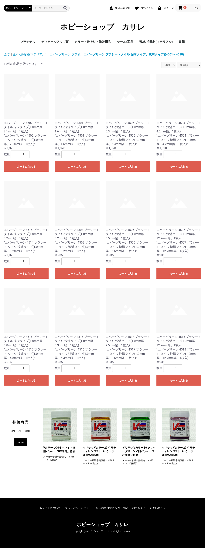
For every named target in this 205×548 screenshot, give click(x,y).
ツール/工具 (125, 42)
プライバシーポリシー (78, 508)
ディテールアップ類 (55, 42)
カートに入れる (26, 166)
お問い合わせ (158, 508)
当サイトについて (49, 508)
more (21, 442)
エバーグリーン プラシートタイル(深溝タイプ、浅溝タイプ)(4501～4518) (134, 54)
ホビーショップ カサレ (102, 27)
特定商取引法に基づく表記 (112, 508)
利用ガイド (138, 508)
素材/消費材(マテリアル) (156, 42)
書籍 (182, 42)
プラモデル (27, 42)
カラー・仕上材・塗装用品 (93, 42)
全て (7, 54)
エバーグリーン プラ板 (65, 54)
